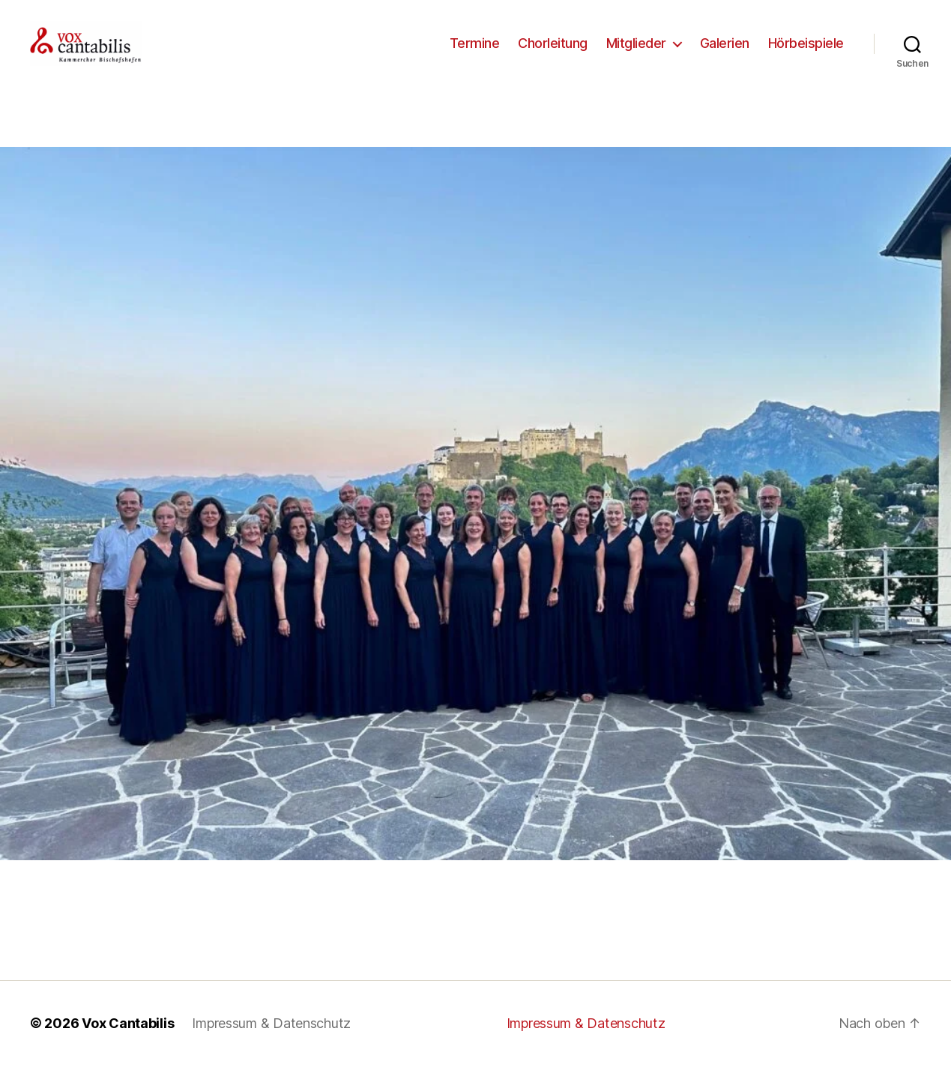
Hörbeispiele (806, 54)
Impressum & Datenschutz (271, 1046)
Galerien (724, 54)
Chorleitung (553, 54)
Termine (475, 54)
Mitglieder (636, 54)
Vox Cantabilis (128, 1046)
